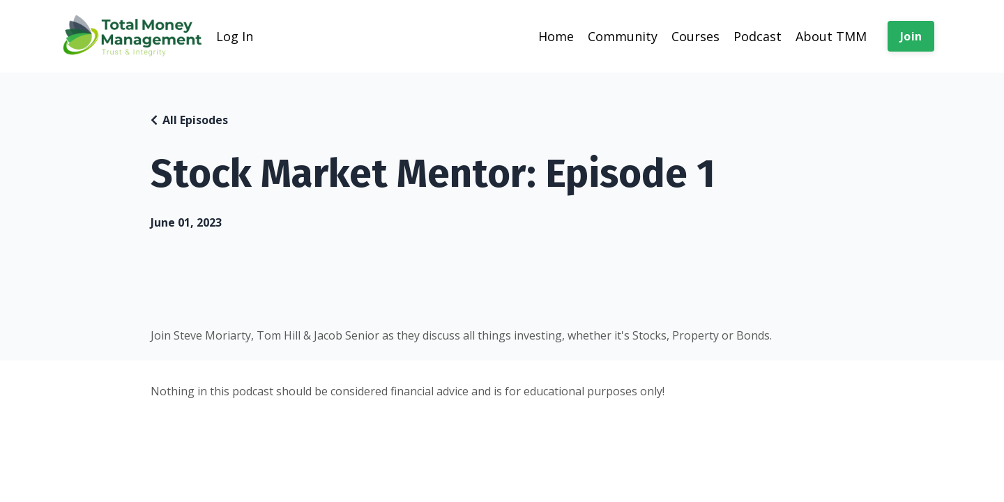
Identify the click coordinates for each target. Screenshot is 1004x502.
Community (622, 36)
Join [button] (911, 36)
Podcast (757, 36)
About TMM (831, 36)
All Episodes (195, 120)
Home (556, 36)
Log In (234, 36)
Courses (695, 36)
